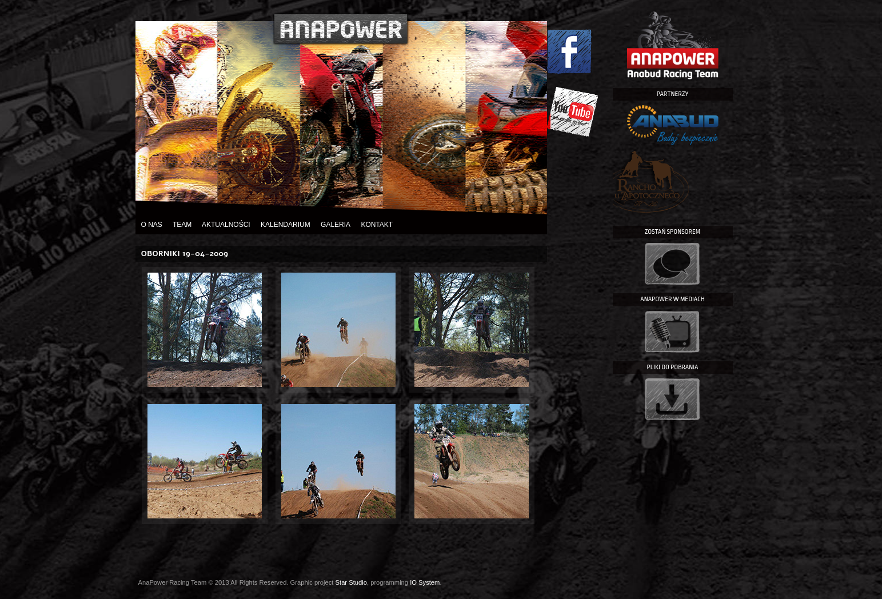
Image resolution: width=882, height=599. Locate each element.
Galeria (335, 225)
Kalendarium (285, 225)
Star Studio (351, 582)
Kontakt (377, 225)
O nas (151, 225)
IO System (425, 582)
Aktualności (226, 225)
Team (182, 225)
